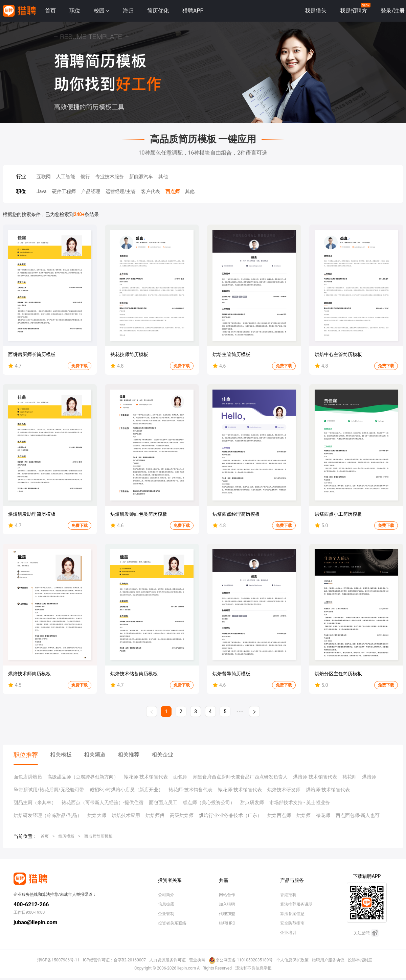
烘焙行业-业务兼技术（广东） (230, 815)
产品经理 (90, 191)
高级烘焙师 (182, 815)
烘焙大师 (96, 815)
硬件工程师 (64, 191)
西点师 (172, 191)
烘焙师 (369, 776)
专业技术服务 (109, 176)
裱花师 (349, 776)
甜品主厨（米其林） (35, 802)
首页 (50, 10)
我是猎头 (315, 10)
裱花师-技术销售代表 (146, 776)
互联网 (44, 176)
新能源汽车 (141, 176)
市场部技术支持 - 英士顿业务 (299, 802)
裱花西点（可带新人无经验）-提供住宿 (102, 802)
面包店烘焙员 (28, 776)
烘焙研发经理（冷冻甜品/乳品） (48, 815)
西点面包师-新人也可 (358, 815)
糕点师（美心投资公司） (209, 802)
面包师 (180, 776)
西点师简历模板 (98, 836)
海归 (128, 10)
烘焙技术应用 (126, 815)
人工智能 (65, 176)
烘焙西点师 (279, 815)
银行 (85, 176)
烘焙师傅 (154, 815)
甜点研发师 (252, 802)
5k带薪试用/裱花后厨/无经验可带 (49, 789)
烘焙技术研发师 (283, 789)
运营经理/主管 (121, 191)
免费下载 (79, 366)
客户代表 (150, 191)
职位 (74, 10)
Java (42, 191)
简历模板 (66, 836)
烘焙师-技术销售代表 (315, 776)
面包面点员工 (163, 802)
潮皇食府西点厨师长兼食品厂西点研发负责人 (240, 776)
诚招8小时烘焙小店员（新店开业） (126, 789)
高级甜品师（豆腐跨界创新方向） (82, 776)
